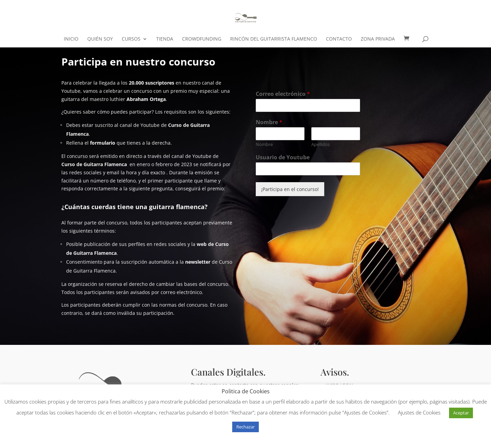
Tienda (164, 39)
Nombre (269, 122)
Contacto (339, 39)
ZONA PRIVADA (378, 39)
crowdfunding (201, 39)
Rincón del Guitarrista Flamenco (273, 39)
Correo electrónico (283, 94)
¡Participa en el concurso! (290, 189)
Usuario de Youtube (283, 157)
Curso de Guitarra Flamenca (94, 164)
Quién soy (100, 39)
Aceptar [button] (461, 413)
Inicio (71, 39)
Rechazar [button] (245, 427)
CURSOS (131, 39)
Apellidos (320, 144)
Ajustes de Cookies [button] (419, 412)
